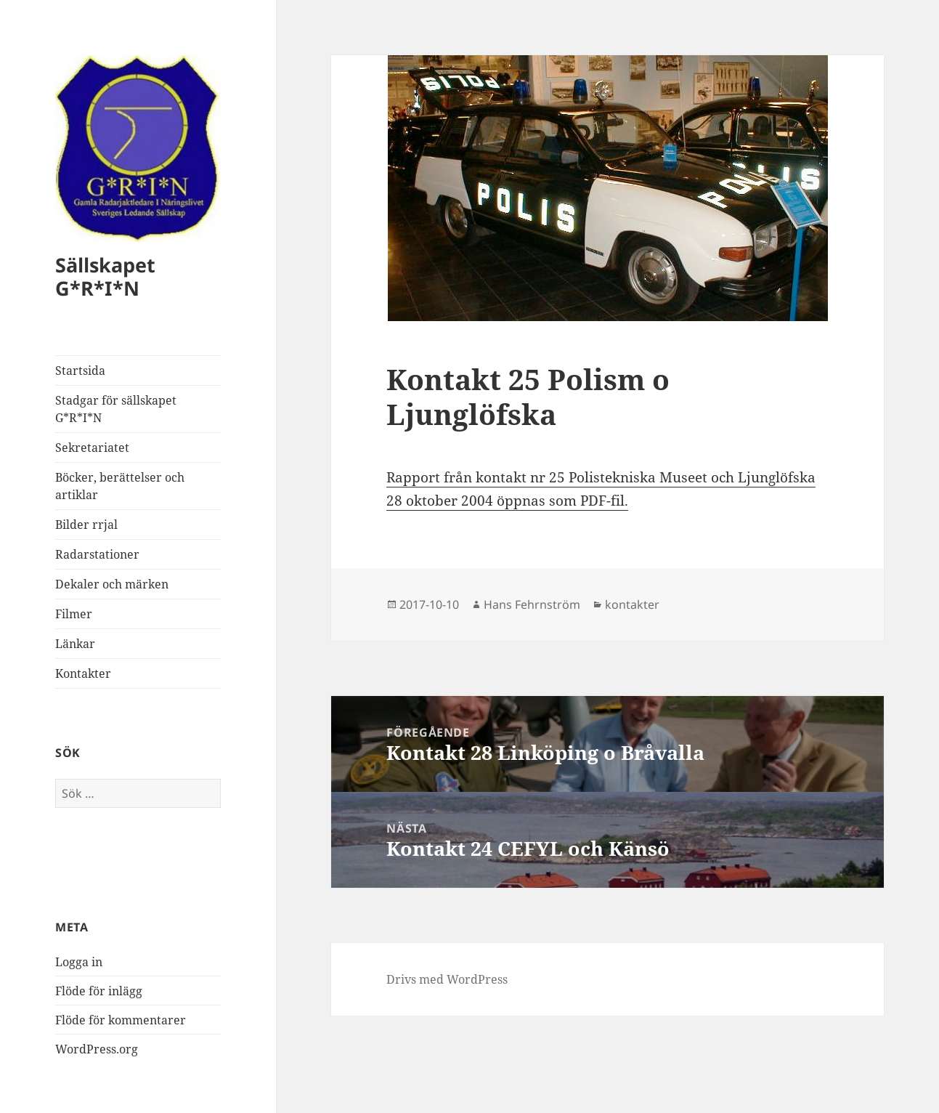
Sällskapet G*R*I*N (105, 276)
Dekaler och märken (111, 584)
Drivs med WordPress (447, 979)
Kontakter (83, 673)
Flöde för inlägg (98, 991)
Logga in (78, 962)
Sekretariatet (92, 448)
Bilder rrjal (86, 525)
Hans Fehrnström (532, 604)
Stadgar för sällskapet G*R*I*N (115, 409)
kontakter (632, 604)
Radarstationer (97, 554)
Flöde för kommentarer (120, 1020)
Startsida (80, 371)
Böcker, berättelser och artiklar (119, 486)
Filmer (73, 614)
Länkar (75, 644)
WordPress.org (96, 1049)
